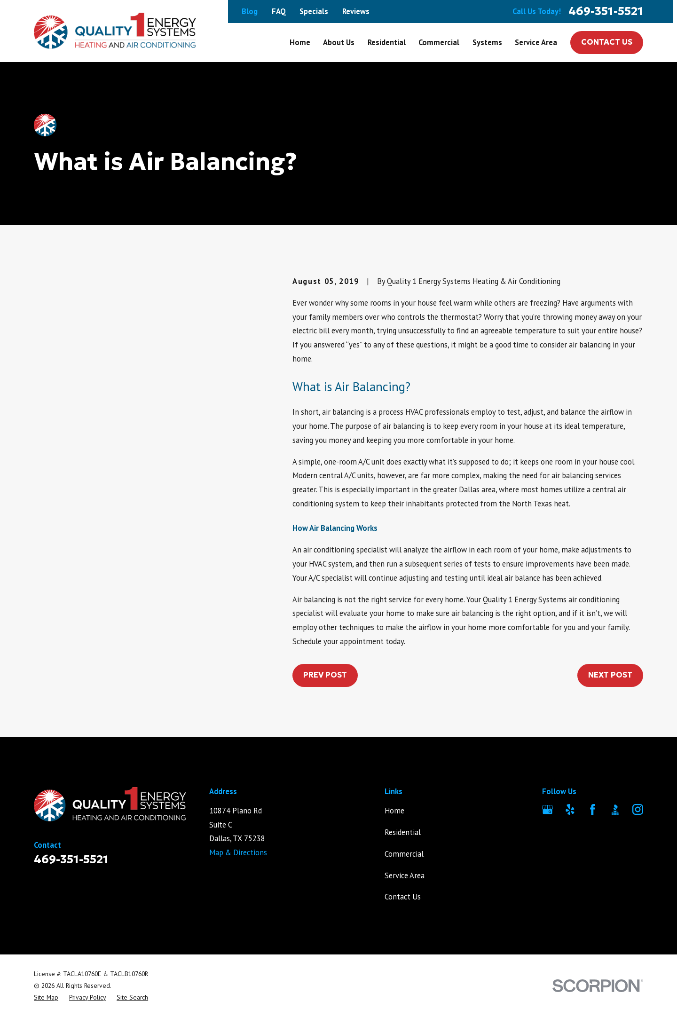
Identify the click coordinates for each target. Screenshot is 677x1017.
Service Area (405, 875)
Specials (313, 11)
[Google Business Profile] (547, 809)
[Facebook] (592, 809)
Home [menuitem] (300, 42)
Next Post (610, 675)
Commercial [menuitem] (438, 42)
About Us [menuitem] (338, 42)
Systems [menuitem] (487, 42)
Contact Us (606, 42)
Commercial (404, 854)
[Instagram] (637, 809)
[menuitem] (46, 997)
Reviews (356, 11)
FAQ (279, 11)
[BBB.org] (615, 809)
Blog (250, 11)
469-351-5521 (605, 11)
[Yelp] (570, 809)
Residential (403, 832)
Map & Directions (238, 852)
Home (394, 810)
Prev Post (325, 675)
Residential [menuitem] (387, 42)
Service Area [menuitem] (536, 42)
